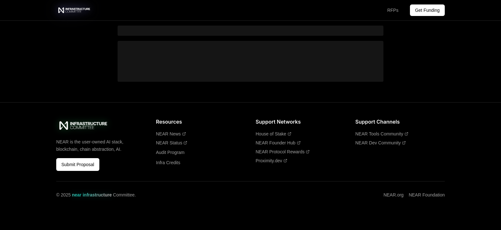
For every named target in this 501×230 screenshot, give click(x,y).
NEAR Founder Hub (278, 142)
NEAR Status (171, 142)
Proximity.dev (271, 160)
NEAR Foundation (427, 194)
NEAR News (171, 133)
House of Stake (273, 133)
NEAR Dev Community (380, 142)
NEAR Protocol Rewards (283, 151)
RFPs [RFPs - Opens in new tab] (392, 10)
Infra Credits (168, 162)
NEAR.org (393, 194)
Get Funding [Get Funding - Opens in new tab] (427, 10)
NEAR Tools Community (381, 133)
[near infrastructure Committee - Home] (74, 10)
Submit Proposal (77, 164)
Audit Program (170, 152)
